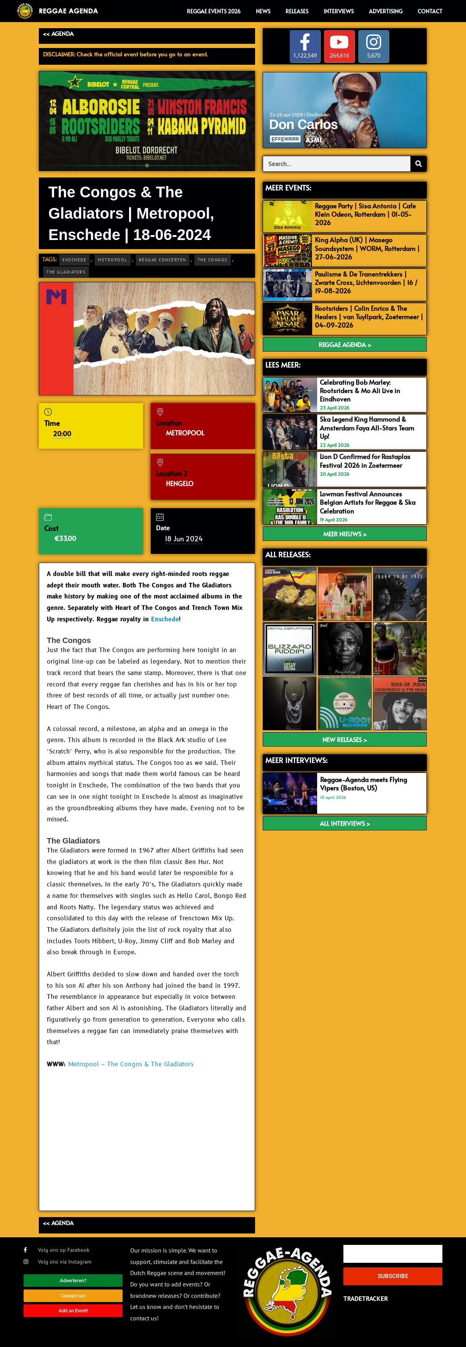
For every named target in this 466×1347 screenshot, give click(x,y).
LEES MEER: (282, 365)
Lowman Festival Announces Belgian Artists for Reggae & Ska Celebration (367, 502)
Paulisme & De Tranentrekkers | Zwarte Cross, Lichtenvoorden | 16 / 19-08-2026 (366, 282)
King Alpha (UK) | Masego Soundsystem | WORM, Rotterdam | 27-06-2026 (367, 248)
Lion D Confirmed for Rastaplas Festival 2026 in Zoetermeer (365, 460)
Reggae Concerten (162, 259)
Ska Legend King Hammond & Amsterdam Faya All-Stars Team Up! (367, 427)
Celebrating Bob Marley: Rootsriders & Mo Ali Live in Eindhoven (360, 390)
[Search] (418, 163)
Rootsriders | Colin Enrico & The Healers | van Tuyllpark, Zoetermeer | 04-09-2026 (369, 317)
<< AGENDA (58, 33)
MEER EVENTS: (288, 187)
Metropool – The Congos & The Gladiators (130, 1064)
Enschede (74, 259)
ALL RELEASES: (287, 554)
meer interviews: (296, 760)
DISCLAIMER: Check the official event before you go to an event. (125, 54)
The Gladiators (66, 272)
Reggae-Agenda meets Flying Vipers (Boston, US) (363, 783)
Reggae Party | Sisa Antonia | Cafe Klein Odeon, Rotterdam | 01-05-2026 (365, 214)
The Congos (213, 259)
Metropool (113, 259)
